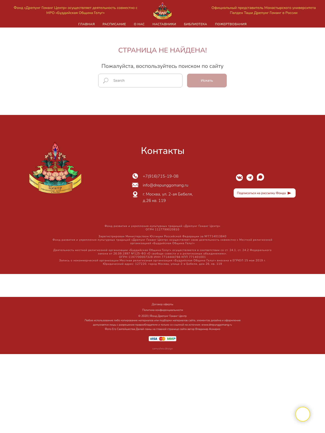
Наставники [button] (164, 24)
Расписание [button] (114, 24)
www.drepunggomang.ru (217, 325)
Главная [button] (86, 24)
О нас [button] (139, 24)
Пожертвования (231, 24)
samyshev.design (162, 348)
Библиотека (195, 24)
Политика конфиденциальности (162, 310)
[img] (239, 177)
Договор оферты (162, 304)
